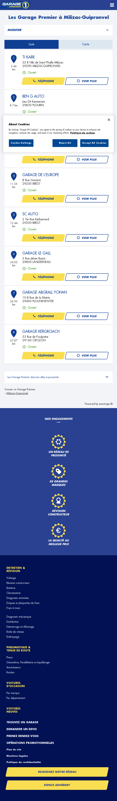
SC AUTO (30, 214)
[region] (58, 133)
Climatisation (13, 593)
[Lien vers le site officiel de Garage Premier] (15, 5)
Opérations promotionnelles (30, 743)
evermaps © (106, 404)
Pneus (9, 657)
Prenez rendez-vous (22, 736)
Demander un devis (21, 729)
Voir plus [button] (87, 81)
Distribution (12, 621)
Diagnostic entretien (17, 598)
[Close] (109, 120)
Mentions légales (17, 756)
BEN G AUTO (33, 96)
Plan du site (13, 749)
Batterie (10, 588)
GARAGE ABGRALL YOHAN (44, 292)
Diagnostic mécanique (18, 616)
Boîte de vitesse (15, 631)
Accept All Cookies (94, 143)
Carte (85, 44)
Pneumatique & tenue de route (18, 649)
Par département (15, 698)
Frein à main (13, 608)
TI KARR (28, 57)
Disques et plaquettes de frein (23, 603)
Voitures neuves (13, 710)
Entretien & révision (15, 569)
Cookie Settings (21, 143)
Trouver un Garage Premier (19, 389)
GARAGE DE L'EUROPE (40, 175)
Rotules (10, 672)
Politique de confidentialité (23, 762)
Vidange (11, 578)
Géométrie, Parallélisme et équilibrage (28, 662)
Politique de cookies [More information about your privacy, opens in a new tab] (82, 133)
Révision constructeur (18, 583)
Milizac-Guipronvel (17, 393)
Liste (31, 44)
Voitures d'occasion (15, 684)
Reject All (65, 143)
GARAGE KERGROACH (41, 331)
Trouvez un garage (22, 722)
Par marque (12, 693)
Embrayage (12, 636)
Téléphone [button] (43, 81)
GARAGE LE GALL (36, 253)
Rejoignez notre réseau (57, 772)
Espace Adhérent (57, 785)
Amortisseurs (13, 667)
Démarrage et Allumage (20, 626)
